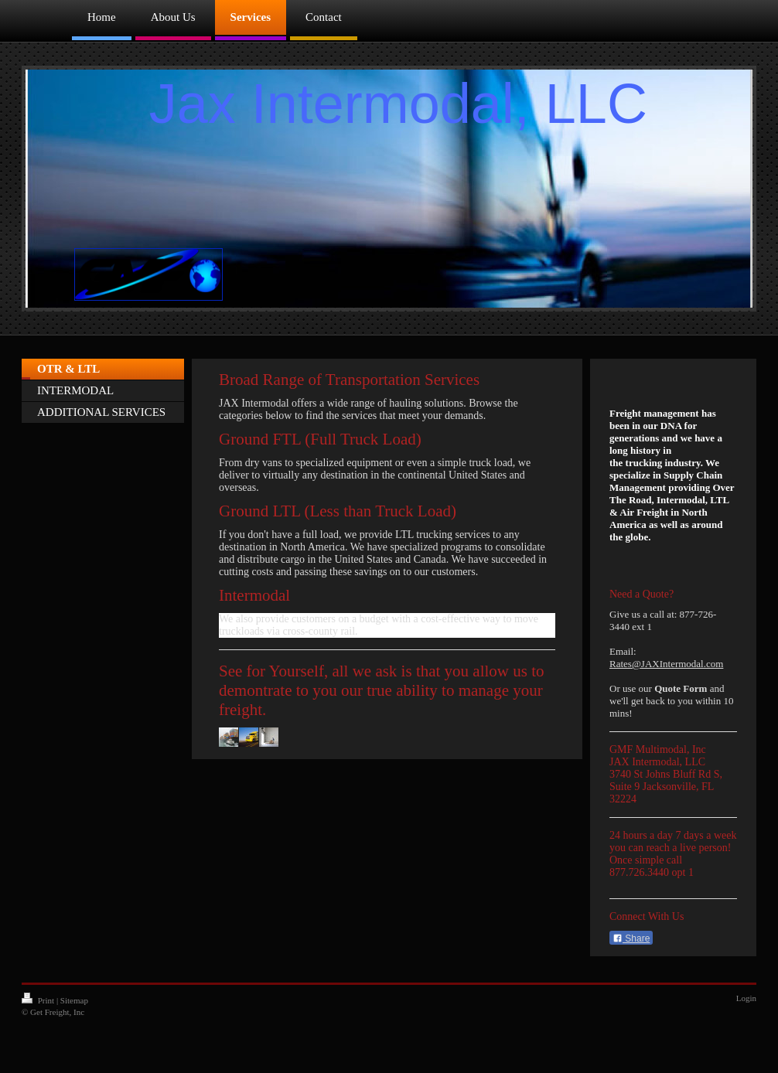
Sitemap (74, 1000)
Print (39, 1000)
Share (631, 938)
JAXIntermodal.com (682, 663)
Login (746, 998)
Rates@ (625, 663)
